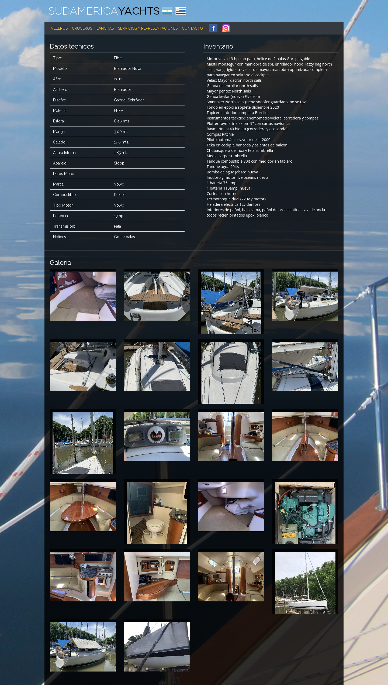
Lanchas (105, 28)
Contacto (192, 28)
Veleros (59, 28)
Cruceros (82, 28)
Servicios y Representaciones (148, 28)
